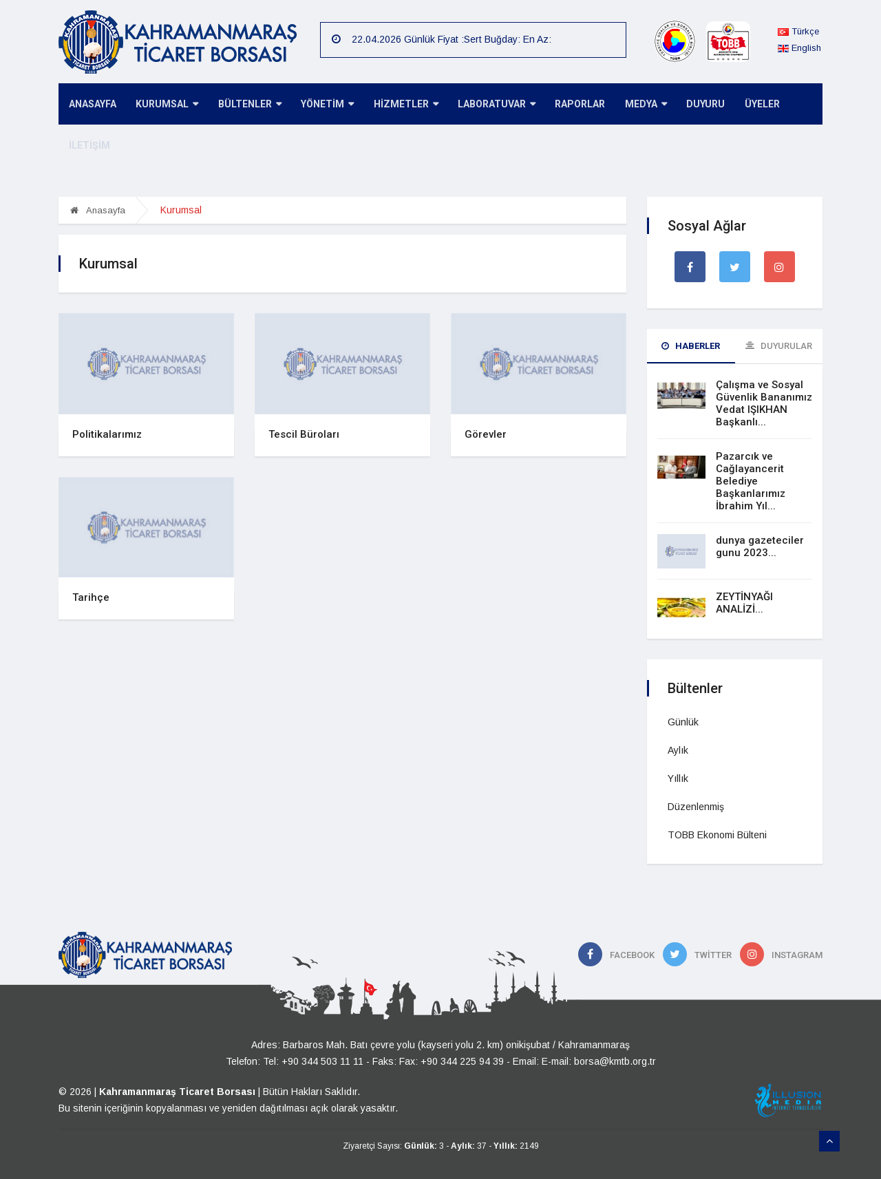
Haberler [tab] (690, 346)
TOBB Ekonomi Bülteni (717, 834)
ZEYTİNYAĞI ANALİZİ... (744, 603)
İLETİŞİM (88, 145)
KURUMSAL (164, 104)
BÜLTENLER (245, 104)
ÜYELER (745, 104)
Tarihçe (90, 597)
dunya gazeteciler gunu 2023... (760, 546)
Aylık (678, 750)
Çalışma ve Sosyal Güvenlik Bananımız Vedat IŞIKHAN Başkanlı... (764, 403)
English (799, 48)
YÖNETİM (321, 104)
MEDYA (633, 104)
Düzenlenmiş (696, 806)
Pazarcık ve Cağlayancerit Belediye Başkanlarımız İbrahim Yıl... (750, 481)
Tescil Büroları (303, 434)
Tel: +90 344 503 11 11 (313, 1061)
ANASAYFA (91, 104)
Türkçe (798, 31)
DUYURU (691, 104)
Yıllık (678, 778)
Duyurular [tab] (778, 346)
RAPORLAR (569, 104)
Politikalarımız (107, 434)
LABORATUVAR (487, 104)
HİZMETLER (397, 104)
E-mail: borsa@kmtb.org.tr (599, 1061)
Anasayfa (97, 210)
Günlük (683, 721)
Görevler (486, 434)
